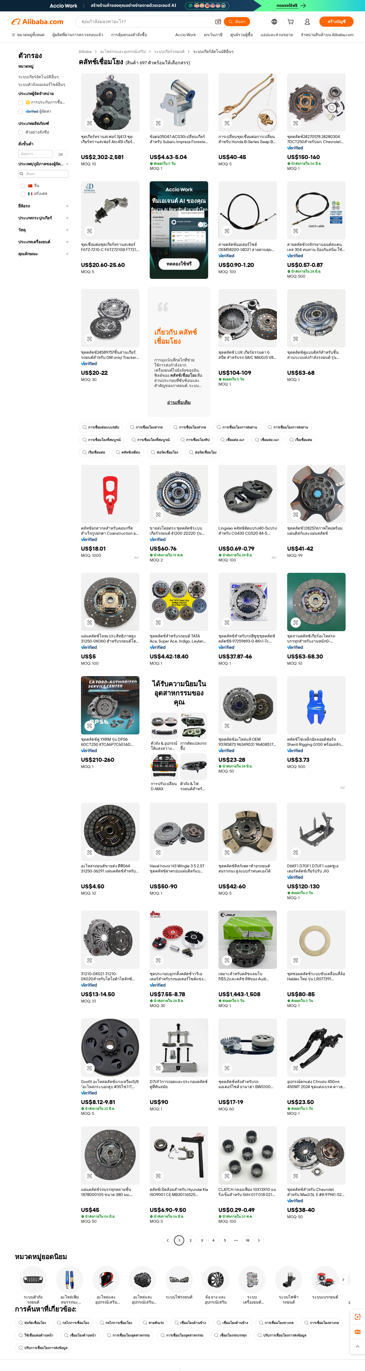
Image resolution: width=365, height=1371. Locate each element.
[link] (357, 1317)
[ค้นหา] (237, 21)
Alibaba (85, 51)
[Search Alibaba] (146, 21)
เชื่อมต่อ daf (232, 440)
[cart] (291, 22)
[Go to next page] (259, 1240)
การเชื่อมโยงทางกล (276, 1323)
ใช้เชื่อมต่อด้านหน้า (36, 1335)
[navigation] (43, 647)
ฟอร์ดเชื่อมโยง (164, 452)
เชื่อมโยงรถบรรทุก (230, 1335)
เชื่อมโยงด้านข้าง (190, 1323)
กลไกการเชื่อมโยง (73, 1323)
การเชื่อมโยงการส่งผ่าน (237, 427)
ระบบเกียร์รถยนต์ (169, 51)
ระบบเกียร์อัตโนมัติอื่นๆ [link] (213, 51)
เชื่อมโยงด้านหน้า (80, 1335)
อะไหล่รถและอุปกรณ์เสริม (123, 51)
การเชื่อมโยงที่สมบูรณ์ (101, 440)
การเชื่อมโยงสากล (146, 427)
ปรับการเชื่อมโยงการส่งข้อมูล (281, 1335)
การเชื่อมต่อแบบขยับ (100, 427)
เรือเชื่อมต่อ (300, 440)
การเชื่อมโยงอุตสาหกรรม (128, 1335)
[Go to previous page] (168, 1240)
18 (247, 1240)
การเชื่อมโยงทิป (195, 440)
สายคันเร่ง (153, 1323)
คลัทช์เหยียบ (128, 452)
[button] (218, 21)
